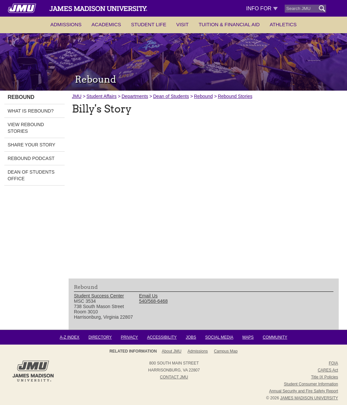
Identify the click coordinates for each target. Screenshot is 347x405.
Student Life (148, 24)
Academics (106, 24)
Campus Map (225, 351)
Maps (248, 337)
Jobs (191, 337)
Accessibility (162, 337)
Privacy (129, 337)
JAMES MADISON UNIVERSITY (309, 398)
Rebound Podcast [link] (31, 158)
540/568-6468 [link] (153, 301)
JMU (77, 96)
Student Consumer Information (311, 384)
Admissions (66, 24)
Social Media (219, 337)
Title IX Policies (324, 377)
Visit (182, 24)
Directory (100, 337)
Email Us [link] (148, 295)
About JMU (171, 351)
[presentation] (204, 195)
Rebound (203, 96)
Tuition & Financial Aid (229, 24)
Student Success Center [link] (99, 295)
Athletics (283, 24)
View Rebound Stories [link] (26, 128)
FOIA (333, 363)
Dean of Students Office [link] (31, 175)
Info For (262, 8)
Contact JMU (174, 377)
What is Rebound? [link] (31, 111)
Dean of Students (171, 96)
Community (275, 337)
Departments (135, 96)
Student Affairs (102, 96)
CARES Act (328, 370)
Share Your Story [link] (31, 144)
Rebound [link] (21, 97)
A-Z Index (69, 337)
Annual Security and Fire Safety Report (303, 391)
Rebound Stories (235, 96)
